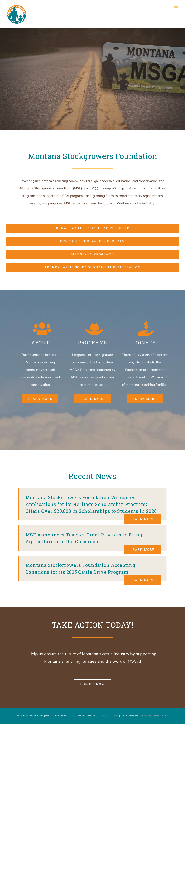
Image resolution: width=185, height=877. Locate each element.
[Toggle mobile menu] (176, 8)
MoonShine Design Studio (153, 715)
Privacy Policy (109, 715)
